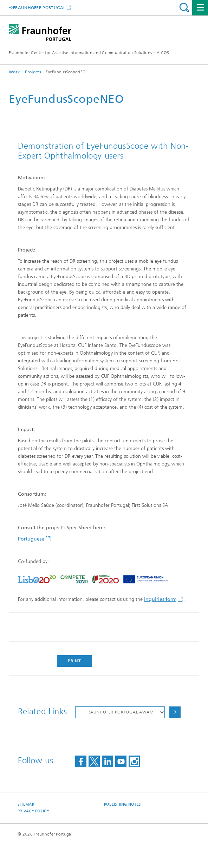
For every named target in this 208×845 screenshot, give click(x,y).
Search (184, 7)
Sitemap (26, 804)
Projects (33, 71)
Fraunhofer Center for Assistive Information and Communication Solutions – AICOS (89, 52)
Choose (175, 712)
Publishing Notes (122, 804)
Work (14, 71)
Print (74, 660)
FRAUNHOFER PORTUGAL (39, 7)
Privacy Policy (33, 811)
